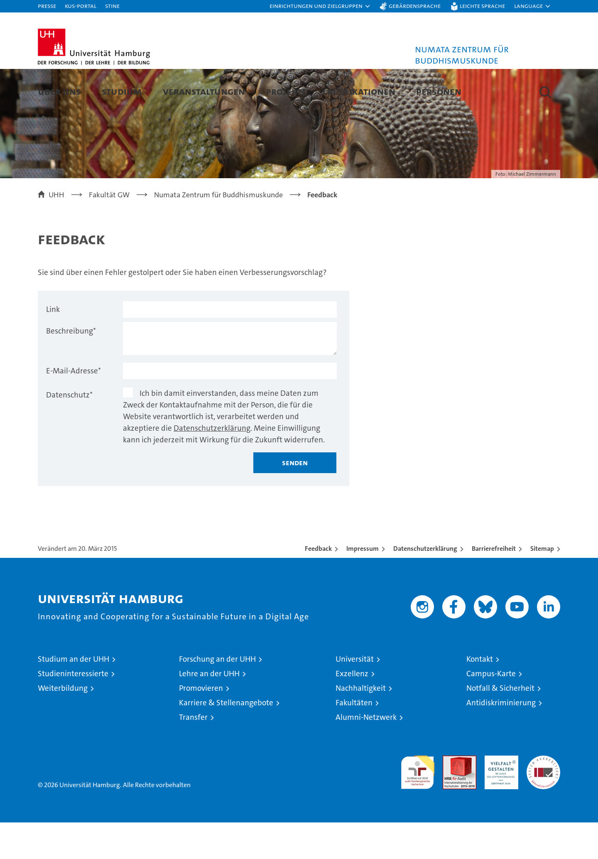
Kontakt (479, 695)
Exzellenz (352, 710)
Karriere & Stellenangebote (226, 739)
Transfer (193, 754)
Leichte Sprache (482, 5)
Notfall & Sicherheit (500, 724)
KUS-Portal (80, 5)
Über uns (59, 91)
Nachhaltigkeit (361, 724)
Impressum (362, 585)
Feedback (318, 585)
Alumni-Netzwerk (366, 754)
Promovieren (201, 724)
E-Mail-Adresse (73, 407)
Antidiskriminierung (501, 739)
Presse (47, 5)
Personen (438, 91)
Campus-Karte (491, 710)
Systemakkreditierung (543, 796)
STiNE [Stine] (112, 5)
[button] (320, 6)
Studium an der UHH (73, 695)
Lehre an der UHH (209, 710)
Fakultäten (354, 739)
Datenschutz (69, 431)
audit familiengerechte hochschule (417, 805)
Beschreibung (71, 367)
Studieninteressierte (73, 710)
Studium (122, 91)
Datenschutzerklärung (212, 464)
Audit (450, 796)
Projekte (286, 91)
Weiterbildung (63, 724)
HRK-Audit (499, 796)
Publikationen (361, 91)
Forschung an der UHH (217, 695)
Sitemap (542, 585)
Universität (355, 695)
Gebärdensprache (415, 5)
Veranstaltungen (204, 91)
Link (53, 346)
